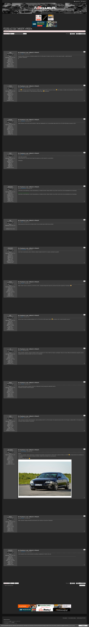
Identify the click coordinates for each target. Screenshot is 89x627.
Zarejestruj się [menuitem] (77, 1)
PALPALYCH (10, 550)
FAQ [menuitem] (3, 12)
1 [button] (74, 33)
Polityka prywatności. (7, 619)
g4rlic (10, 315)
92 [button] (78, 33)
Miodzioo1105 (10, 186)
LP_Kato (22, 87)
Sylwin (10, 416)
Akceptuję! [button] (83, 625)
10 (11, 252)
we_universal (6, 623)
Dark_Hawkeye (10, 449)
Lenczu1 (10, 281)
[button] (71, 33)
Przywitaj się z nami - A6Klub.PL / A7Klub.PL (17, 29)
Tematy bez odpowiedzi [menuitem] (76, 3)
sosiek (10, 52)
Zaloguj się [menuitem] (83, 1)
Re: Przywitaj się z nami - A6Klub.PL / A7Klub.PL (28, 52)
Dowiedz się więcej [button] (72, 625)
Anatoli (10, 153)
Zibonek (10, 382)
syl (21, 350)
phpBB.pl (13, 622)
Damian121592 (10, 248)
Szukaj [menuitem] (7, 12)
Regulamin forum (6, 31)
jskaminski (10, 119)
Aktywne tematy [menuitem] (83, 3)
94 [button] (81, 33)
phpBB (10, 621)
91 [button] (76, 33)
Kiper (10, 220)
